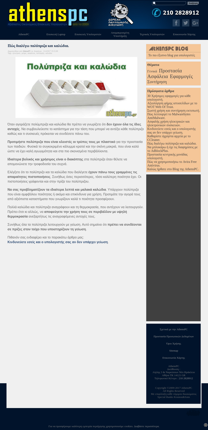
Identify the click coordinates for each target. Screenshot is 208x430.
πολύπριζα (40, 53)
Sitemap (173, 350)
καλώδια (49, 53)
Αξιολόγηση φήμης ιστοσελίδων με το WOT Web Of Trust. (172, 105)
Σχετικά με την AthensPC (174, 329)
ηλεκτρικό (16, 53)
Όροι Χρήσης (173, 343)
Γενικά (152, 71)
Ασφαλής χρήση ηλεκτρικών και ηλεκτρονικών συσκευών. (168, 123)
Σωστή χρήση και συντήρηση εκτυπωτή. (173, 110)
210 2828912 (186, 378)
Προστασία (170, 70)
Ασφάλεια (157, 76)
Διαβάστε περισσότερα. (146, 426)
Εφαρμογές (181, 76)
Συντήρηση (157, 81)
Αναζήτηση (193, 3)
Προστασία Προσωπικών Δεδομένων (174, 336)
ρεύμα (24, 53)
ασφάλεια (31, 53)
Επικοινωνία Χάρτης (173, 357)
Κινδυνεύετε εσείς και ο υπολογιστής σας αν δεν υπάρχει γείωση (58, 242)
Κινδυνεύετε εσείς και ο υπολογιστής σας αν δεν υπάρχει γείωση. (171, 130)
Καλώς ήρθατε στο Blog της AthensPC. (173, 169)
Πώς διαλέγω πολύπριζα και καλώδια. (171, 143)
